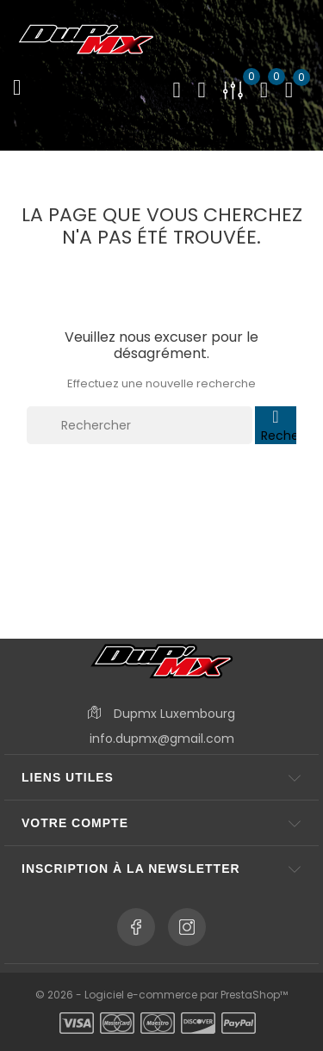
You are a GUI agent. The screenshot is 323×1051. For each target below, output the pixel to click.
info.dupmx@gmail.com (162, 738)
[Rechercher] (139, 425)
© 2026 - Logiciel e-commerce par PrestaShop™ (161, 994)
